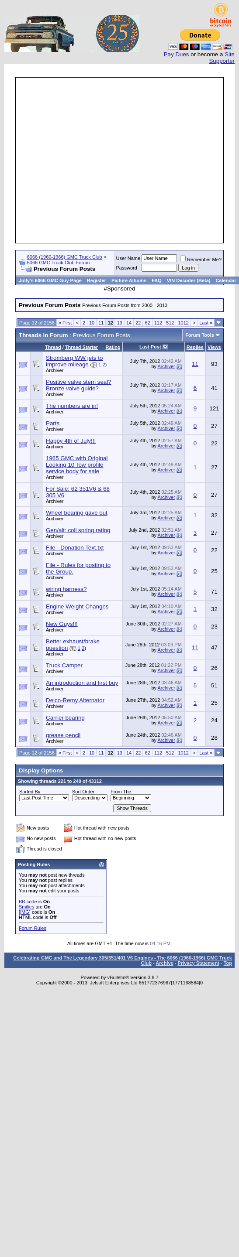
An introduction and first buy (82, 683)
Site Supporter (222, 57)
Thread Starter (81, 347)
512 (170, 322)
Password (126, 267)
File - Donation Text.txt (75, 547)
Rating (113, 347)
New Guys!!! (62, 624)
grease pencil (63, 735)
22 (138, 322)
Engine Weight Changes (77, 606)
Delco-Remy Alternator (75, 700)
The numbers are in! (72, 406)
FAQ (157, 280)
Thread (53, 347)
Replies (195, 347)
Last (205, 322)
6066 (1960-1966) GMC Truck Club (64, 257)
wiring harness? (66, 589)
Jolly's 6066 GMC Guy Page (50, 280)
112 (158, 322)
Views (214, 347)
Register (96, 280)
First (65, 322)
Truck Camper (64, 665)
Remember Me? (201, 259)
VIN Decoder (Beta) (189, 280)
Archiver (54, 370)
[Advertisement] (111, 160)
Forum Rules (32, 928)
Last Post (150, 346)
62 (147, 322)
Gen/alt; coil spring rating (78, 530)
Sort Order (83, 791)
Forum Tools (199, 335)
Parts (52, 423)
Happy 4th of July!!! (71, 440)
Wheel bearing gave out (76, 512)
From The (121, 791)
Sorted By (29, 791)
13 (119, 322)
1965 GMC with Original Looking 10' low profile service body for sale (76, 465)
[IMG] (25, 912)
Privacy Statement (198, 963)
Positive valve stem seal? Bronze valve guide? (78, 385)
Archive (164, 963)
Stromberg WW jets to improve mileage (74, 361)
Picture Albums (128, 280)
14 (129, 322)
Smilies (26, 906)
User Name (128, 258)
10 (91, 322)
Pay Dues (176, 54)
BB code (28, 901)
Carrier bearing (65, 717)
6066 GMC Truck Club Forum (58, 262)
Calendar (225, 280)
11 (101, 322)
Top (228, 963)
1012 (183, 322)
